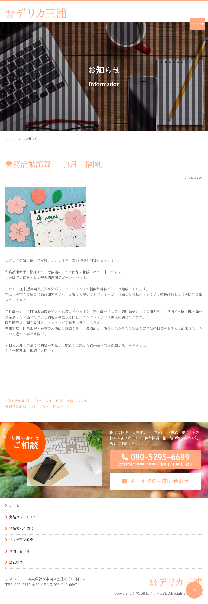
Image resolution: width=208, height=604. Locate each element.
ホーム (10, 139)
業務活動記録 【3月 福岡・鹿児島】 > (37, 406)
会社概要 (16, 562)
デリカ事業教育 (21, 540)
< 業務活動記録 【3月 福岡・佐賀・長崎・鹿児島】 (48, 401)
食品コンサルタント (25, 517)
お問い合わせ (19, 551)
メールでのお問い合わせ (159, 481)
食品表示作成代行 (23, 528)
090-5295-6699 (155, 459)
